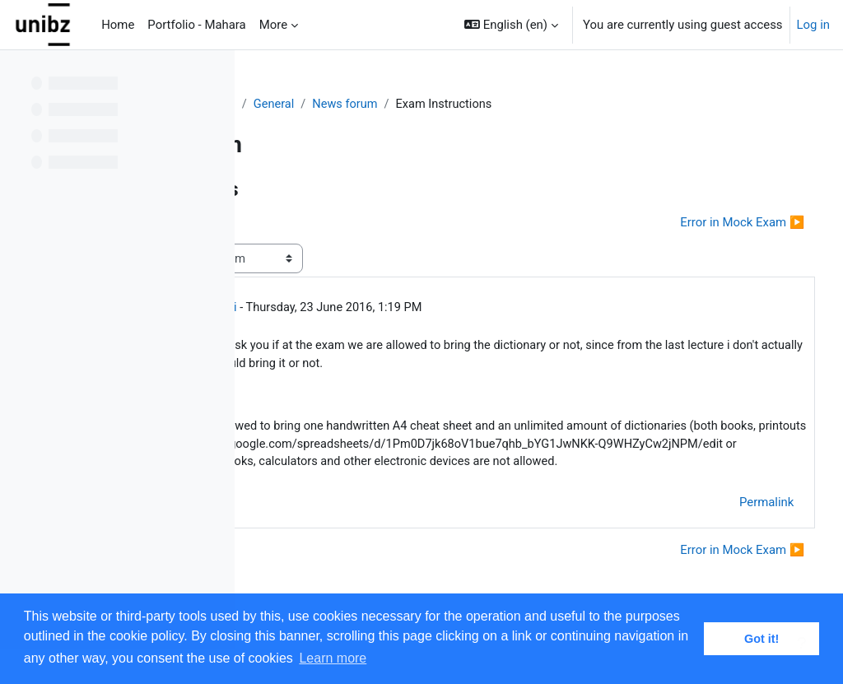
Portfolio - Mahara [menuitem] (196, 24)
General (471, 104)
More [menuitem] (273, 24)
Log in (813, 24)
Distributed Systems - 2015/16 (349, 104)
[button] (511, 24)
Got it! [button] (761, 638)
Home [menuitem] (117, 24)
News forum (543, 104)
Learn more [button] (332, 658)
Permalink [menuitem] (736, 542)
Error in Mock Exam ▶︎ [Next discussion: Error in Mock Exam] (712, 223)
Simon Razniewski (383, 308)
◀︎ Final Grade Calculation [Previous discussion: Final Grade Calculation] (349, 223)
